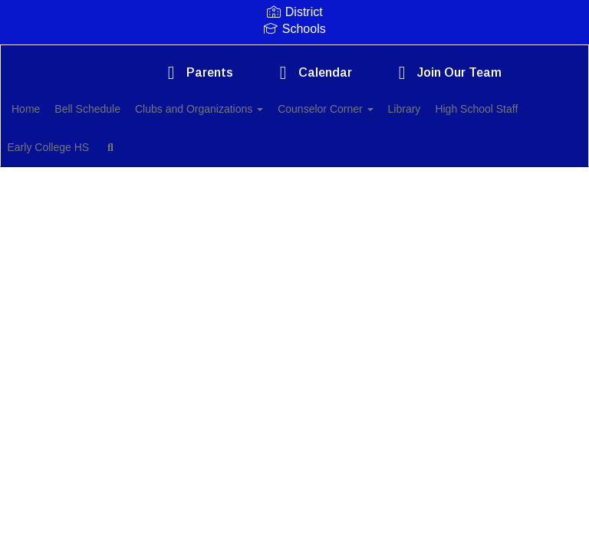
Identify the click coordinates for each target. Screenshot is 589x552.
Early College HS (182, 147)
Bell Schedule (120, 109)
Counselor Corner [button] (374, 109)
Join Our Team (446, 72)
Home (49, 109)
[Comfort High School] (294, 54)
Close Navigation (323, 153)
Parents (196, 72)
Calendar (311, 72)
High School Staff (76, 147)
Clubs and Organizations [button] (240, 109)
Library (462, 109)
